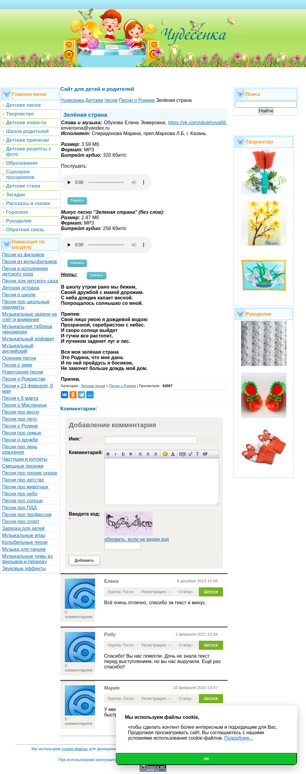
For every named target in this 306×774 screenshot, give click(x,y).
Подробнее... (238, 738)
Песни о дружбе (20, 439)
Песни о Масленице (24, 405)
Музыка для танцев (24, 549)
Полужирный (108, 454)
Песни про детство (23, 479)
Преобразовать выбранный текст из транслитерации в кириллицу (197, 454)
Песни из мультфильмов (29, 261)
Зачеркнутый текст (130, 454)
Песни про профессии (27, 514)
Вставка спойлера (205, 454)
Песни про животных (25, 486)
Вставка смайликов (165, 454)
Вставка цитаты (189, 454)
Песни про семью (21, 432)
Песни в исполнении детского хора (25, 271)
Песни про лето (19, 419)
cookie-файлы (75, 749)
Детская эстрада (20, 287)
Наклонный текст (115, 454)
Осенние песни (19, 358)
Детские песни (93, 386)
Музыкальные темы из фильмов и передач (27, 559)
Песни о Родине (20, 425)
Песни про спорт (20, 521)
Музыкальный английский (17, 348)
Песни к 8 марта (20, 398)
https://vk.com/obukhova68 (196, 122)
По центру (148, 454)
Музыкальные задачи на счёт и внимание (29, 316)
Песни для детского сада (30, 280)
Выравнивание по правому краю (155, 454)
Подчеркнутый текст (123, 454)
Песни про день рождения (19, 449)
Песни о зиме (17, 365)
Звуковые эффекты (24, 568)
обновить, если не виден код (136, 539)
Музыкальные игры (23, 535)
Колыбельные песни (25, 542)
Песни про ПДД (19, 507)
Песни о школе (19, 294)
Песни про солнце (22, 500)
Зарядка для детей (23, 528)
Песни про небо (19, 493)
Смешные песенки (22, 466)
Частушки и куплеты (24, 459)
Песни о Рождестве (24, 378)
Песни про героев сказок (29, 472)
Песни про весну (21, 412)
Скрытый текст (182, 454)
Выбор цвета (172, 454)
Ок (206, 759)
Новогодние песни (22, 371)
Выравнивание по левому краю (140, 454)
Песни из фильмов (23, 254)
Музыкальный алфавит (28, 338)
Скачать (77, 200)
